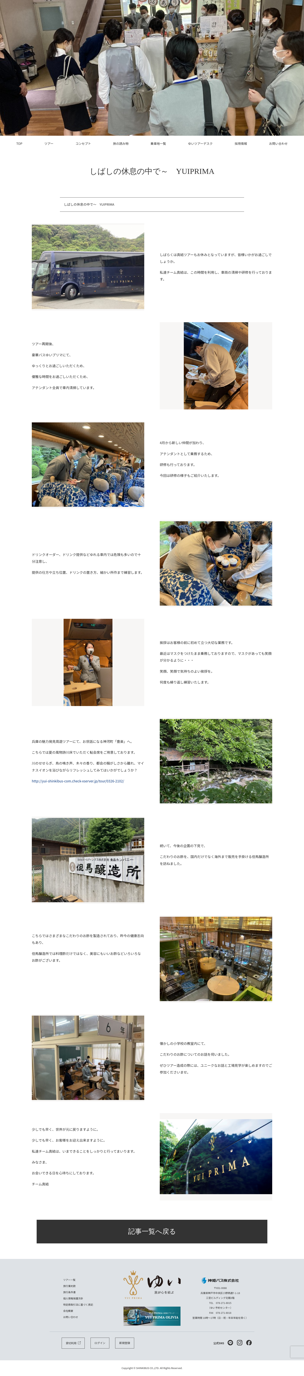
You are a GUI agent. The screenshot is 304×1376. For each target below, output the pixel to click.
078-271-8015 (223, 1303)
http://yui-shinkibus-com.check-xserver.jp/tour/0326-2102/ (78, 781)
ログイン (100, 1343)
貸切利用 (73, 1343)
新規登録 (124, 1343)
